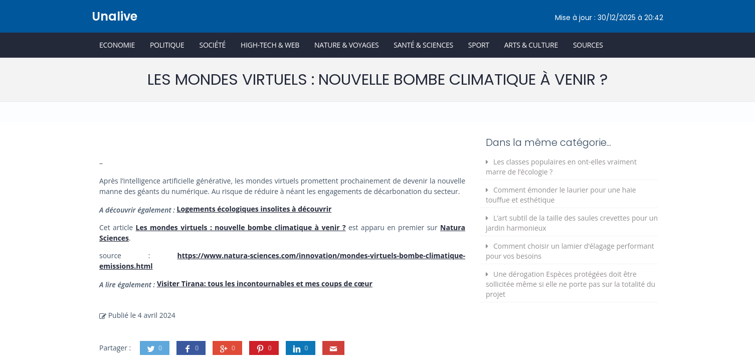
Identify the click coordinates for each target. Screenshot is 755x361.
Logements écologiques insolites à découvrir (254, 209)
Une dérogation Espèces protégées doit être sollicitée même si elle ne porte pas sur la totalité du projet (570, 284)
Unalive (114, 16)
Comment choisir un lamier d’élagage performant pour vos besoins (570, 251)
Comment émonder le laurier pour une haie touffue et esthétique (561, 195)
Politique (167, 45)
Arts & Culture (531, 45)
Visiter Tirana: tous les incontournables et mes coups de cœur (264, 283)
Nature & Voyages (346, 45)
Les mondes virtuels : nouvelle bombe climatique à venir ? (241, 227)
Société (212, 45)
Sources (588, 45)
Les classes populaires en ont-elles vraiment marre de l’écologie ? (561, 166)
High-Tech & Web (270, 45)
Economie (117, 45)
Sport (478, 45)
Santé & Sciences (423, 45)
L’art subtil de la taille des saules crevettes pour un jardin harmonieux (572, 223)
